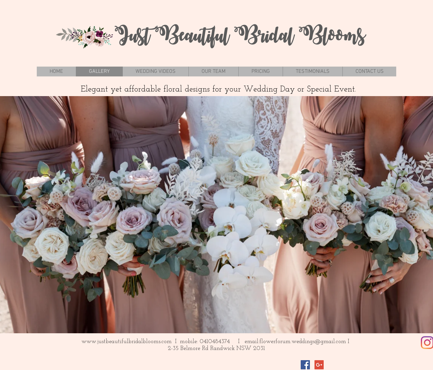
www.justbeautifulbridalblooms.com (126, 342)
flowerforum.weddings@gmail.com (302, 342)
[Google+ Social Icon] (319, 364)
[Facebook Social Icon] (305, 364)
